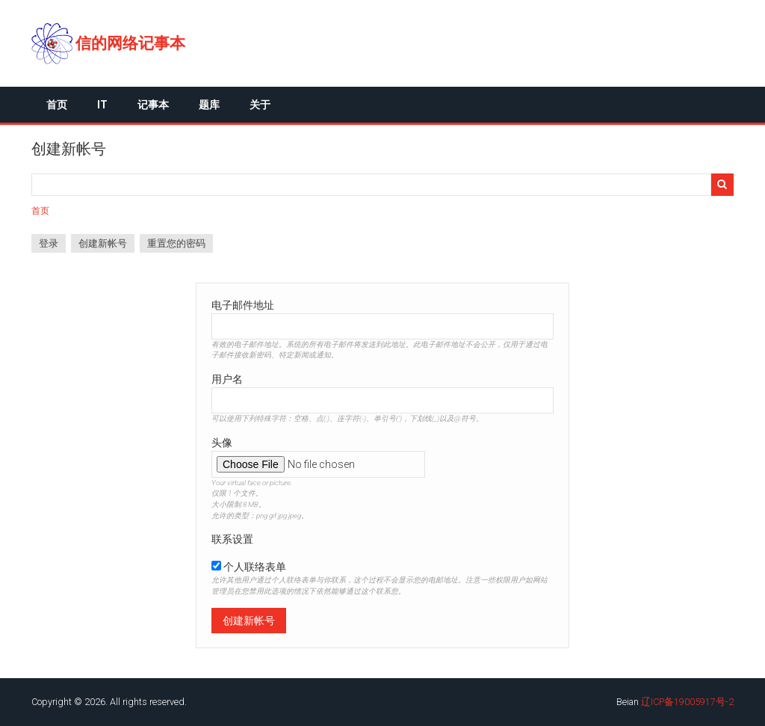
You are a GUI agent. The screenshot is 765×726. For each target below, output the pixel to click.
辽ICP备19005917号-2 (687, 701)
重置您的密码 (176, 243)
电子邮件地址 (242, 305)
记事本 (153, 105)
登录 (48, 243)
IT (102, 105)
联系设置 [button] (232, 539)
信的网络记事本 (130, 44)
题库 (209, 105)
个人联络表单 (254, 567)
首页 (56, 105)
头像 (221, 443)
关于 (260, 105)
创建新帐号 (106, 245)
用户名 (227, 379)
